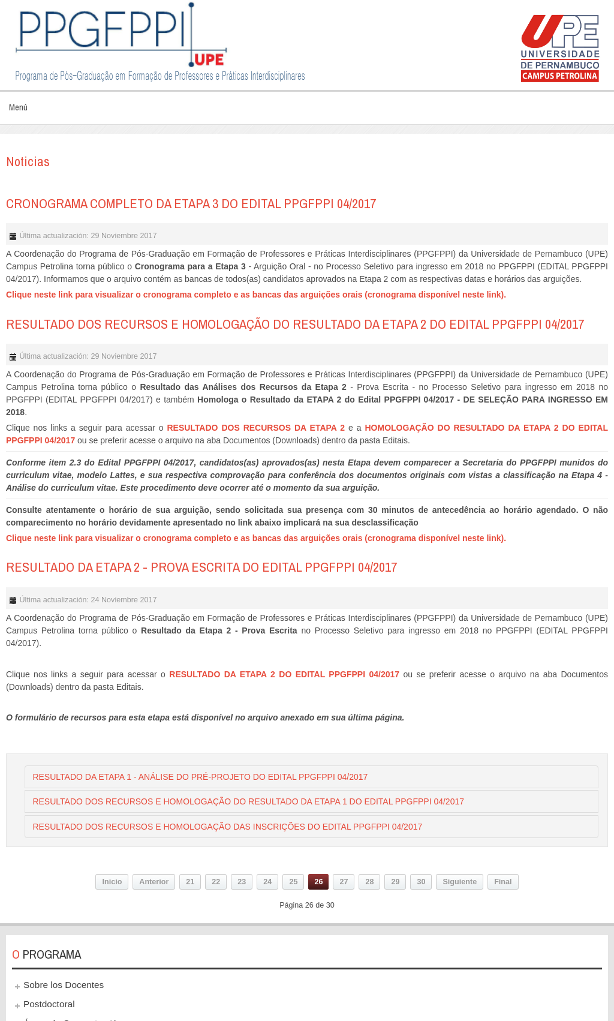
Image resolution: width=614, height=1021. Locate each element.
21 (190, 882)
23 (241, 882)
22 (216, 882)
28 (369, 882)
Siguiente (460, 882)
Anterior (153, 882)
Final (502, 882)
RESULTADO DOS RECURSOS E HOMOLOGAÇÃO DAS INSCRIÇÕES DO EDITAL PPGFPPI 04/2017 (227, 826)
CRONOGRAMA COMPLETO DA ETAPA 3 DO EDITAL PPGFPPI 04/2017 (191, 203)
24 (267, 882)
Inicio (112, 882)
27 (343, 882)
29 (395, 882)
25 (293, 882)
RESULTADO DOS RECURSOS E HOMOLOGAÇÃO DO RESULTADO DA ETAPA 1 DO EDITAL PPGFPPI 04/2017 (248, 801)
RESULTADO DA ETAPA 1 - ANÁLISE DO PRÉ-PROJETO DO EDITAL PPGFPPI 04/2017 (200, 777)
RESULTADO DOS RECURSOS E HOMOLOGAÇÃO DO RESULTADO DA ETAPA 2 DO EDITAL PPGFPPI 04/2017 (295, 324)
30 (421, 882)
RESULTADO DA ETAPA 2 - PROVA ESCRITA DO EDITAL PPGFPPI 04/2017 (201, 567)
